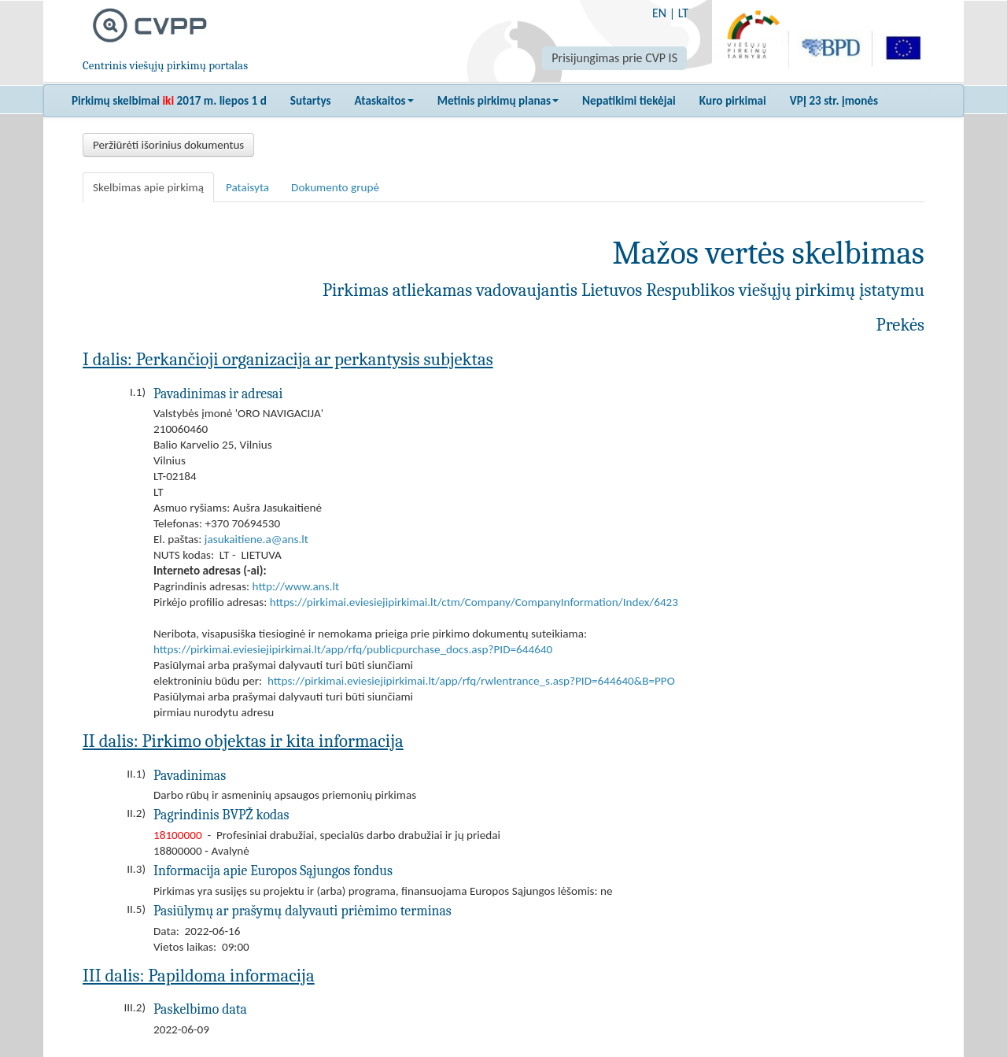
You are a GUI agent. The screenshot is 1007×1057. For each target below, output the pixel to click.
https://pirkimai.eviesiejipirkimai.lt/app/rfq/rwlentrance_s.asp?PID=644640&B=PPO (471, 681)
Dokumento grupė (335, 187)
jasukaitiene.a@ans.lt (256, 539)
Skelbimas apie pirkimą (148, 187)
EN (659, 13)
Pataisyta (247, 187)
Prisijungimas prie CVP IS (614, 57)
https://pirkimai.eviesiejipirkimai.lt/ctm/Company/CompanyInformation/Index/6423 (474, 602)
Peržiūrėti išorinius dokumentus (168, 145)
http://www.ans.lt (296, 586)
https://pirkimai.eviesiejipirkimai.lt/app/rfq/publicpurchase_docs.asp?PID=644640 (352, 649)
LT (683, 13)
